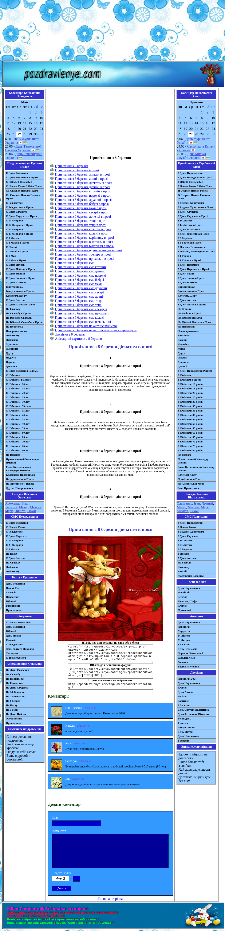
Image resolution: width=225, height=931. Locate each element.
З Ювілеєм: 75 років (190, 446)
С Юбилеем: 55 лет (17, 428)
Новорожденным (16, 331)
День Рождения (15, 583)
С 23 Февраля (14, 229)
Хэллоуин (12, 653)
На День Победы (16, 714)
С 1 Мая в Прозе (16, 260)
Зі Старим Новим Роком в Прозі (194, 196)
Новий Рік (184, 592)
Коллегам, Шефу (16, 295)
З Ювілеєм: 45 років (190, 419)
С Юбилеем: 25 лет (17, 397)
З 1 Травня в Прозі (189, 260)
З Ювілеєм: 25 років (190, 397)
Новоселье (12, 596)
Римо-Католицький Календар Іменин (196, 468)
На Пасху (11, 553)
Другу (9, 353)
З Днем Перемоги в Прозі (193, 269)
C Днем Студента (16, 536)
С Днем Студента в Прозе (21, 216)
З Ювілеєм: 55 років (190, 428)
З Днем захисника (189, 229)
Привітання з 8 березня (71, 166)
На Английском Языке (20, 483)
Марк (9, 511)
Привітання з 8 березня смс (74, 263)
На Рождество (14, 683)
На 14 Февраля (15, 692)
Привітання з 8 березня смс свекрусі (81, 309)
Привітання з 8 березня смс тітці (78, 300)
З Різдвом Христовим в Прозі (195, 207)
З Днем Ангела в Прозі (192, 304)
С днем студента (16, 657)
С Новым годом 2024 (18, 622)
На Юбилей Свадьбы (19, 317)
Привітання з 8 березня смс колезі (79, 317)
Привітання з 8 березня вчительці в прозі (84, 246)
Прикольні (184, 610)
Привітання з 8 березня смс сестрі (79, 292)
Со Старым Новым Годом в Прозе (23, 196)
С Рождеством (14, 202)
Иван (25, 503)
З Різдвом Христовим (191, 202)
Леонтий (11, 507)
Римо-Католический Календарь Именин (18, 468)
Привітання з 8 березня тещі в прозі (80, 225)
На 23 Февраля (15, 696)
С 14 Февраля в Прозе (19, 224)
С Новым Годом (15, 527)
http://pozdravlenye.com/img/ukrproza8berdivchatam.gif (110, 686)
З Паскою (183, 553)
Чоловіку (183, 344)
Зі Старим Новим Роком (193, 190)
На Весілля (184, 308)
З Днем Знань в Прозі (191, 278)
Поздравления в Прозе (20, 479)
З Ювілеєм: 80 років (190, 450)
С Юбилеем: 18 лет (17, 388)
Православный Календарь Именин (22, 461)
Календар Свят (187, 474)
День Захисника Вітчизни (193, 714)
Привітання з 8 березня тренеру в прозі (83, 254)
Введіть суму (61, 873)
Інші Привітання (188, 488)
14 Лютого (184, 635)
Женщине (12, 348)
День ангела (13, 635)
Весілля (182, 596)
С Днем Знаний (15, 273)
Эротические (14, 718)
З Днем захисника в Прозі (193, 233)
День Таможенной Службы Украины (23, 148)
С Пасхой (11, 247)
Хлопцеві (183, 362)
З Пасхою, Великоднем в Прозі (196, 251)
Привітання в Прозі (190, 479)
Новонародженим (188, 331)
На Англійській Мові (191, 483)
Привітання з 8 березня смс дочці (79, 296)
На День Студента (17, 687)
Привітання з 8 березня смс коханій (80, 267)
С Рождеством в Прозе (19, 207)
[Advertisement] (112, 31)
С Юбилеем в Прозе (18, 379)
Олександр (184, 503)
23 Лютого (184, 640)
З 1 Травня (184, 255)
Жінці (181, 348)
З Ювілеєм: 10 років (190, 384)
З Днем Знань (186, 273)
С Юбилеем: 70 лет (17, 441)
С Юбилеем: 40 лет (17, 415)
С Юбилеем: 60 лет (17, 432)
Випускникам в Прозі (191, 291)
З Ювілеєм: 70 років (190, 441)
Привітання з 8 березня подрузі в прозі (82, 195)
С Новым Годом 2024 (19, 181)
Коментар (59, 831)
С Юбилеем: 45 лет (17, 419)
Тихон (31, 511)
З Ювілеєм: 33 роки (190, 406)
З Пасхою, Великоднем (192, 247)
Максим (36, 507)
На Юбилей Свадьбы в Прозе (24, 322)
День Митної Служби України (191, 156)
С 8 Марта (12, 238)
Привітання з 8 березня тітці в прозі (80, 220)
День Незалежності (189, 736)
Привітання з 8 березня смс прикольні (82, 313)
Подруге (11, 357)
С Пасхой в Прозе (17, 251)
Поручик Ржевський (190, 653)
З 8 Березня (185, 238)
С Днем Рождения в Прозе (22, 177)
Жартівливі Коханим (191, 575)
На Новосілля (186, 326)
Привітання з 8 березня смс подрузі (80, 275)
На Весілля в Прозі (189, 313)
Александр (12, 503)
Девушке (11, 366)
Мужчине (12, 344)
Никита (20, 511)
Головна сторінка (110, 898)
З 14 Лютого (185, 220)
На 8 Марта (13, 700)
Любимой (12, 339)
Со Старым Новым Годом (22, 190)
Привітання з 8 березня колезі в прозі (81, 233)
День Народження (189, 588)
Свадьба (11, 592)
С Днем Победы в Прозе (21, 269)
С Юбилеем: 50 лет (17, 423)
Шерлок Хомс (186, 657)
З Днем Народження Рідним (195, 370)
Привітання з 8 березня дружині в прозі (83, 199)
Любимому (12, 335)
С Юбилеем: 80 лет (17, 450)
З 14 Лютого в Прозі (190, 224)
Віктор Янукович (188, 666)
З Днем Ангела (187, 300)
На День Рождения (17, 669)
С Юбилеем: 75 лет (17, 446)
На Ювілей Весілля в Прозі (195, 322)
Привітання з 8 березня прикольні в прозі (84, 258)
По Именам (13, 454)
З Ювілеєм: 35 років (190, 410)
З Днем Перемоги (188, 264)
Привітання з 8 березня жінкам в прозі (82, 174)
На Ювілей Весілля (190, 317)
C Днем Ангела (15, 558)
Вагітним (183, 700)
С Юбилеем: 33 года (18, 406)
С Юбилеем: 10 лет (17, 384)
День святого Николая (20, 648)
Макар (23, 507)
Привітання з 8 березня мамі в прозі (80, 208)
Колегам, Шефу (187, 295)
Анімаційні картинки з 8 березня (78, 338)
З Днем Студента (188, 211)
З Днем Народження (190, 172)
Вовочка (183, 662)
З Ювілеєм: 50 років (190, 423)
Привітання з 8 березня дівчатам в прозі (83, 183)
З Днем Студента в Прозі (193, 216)
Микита (182, 511)
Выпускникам (14, 286)
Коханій (182, 339)
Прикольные (14, 610)
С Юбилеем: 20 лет (17, 392)
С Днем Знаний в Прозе (20, 278)
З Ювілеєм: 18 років (190, 388)
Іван (197, 503)
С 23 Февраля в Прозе (19, 233)
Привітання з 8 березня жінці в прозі (81, 178)
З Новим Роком (187, 527)
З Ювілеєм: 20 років (190, 392)
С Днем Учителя (16, 282)
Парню (10, 362)
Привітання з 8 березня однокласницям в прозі (88, 250)
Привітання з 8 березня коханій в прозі (83, 191)
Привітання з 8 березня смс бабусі (79, 279)
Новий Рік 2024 (187, 678)
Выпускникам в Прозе (20, 291)
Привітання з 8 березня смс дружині (81, 288)
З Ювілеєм (184, 375)
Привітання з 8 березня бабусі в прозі (82, 204)
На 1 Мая (11, 709)
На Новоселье (14, 326)
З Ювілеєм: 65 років (190, 437)
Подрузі (182, 357)
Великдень (184, 718)
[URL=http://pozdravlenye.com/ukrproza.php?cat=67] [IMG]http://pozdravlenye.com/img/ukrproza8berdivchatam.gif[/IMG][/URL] (110, 673)
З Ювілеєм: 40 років (190, 415)
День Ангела (185, 692)
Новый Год (12, 588)
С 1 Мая (11, 255)
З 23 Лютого (185, 544)
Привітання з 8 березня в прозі (77, 170)
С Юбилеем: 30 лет (17, 401)
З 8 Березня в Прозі (189, 242)
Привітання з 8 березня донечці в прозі (83, 216)
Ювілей (182, 605)
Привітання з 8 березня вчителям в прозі (84, 242)
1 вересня (183, 740)
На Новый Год (15, 678)
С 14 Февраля (14, 220)
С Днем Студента (16, 211)
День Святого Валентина (193, 709)
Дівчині (182, 366)
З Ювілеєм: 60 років (190, 432)
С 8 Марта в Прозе (17, 242)
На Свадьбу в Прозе (18, 313)
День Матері (185, 731)
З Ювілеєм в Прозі (189, 379)
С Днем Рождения (17, 172)
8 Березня (184, 644)
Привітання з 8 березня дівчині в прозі (82, 187)
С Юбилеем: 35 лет (17, 410)
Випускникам (186, 286)
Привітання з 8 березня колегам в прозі (83, 229)
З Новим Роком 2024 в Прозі (195, 186)
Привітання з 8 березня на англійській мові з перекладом (96, 330)
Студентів (184, 631)
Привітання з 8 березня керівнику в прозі (84, 237)
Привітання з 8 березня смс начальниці (83, 322)
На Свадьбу (13, 308)
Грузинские (13, 605)
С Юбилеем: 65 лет (17, 437)
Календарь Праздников (20, 474)
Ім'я (55, 817)
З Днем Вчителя (187, 282)
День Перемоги (187, 648)
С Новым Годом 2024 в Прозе (24, 186)
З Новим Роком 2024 (190, 181)
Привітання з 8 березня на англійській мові (86, 326)
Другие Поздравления (19, 488)
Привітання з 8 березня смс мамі (78, 284)
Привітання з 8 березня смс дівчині (80, 271)
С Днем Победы (15, 264)
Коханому (184, 335)
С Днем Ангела (15, 300)
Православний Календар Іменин (193, 461)
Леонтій (207, 503)
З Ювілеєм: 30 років (190, 401)
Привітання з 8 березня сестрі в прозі (81, 212)
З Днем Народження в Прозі (195, 177)
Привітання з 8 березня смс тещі (78, 305)
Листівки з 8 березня (70, 334)
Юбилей (11, 601)
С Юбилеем (13, 375)
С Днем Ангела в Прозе (20, 304)
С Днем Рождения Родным (22, 370)
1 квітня (183, 723)
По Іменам (184, 454)
